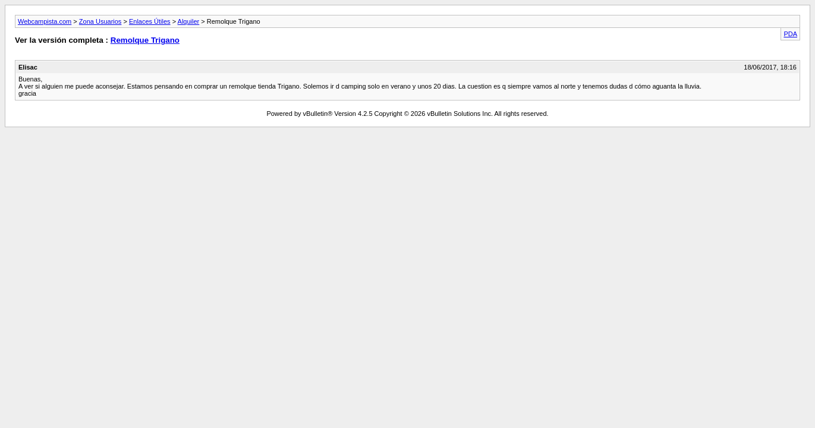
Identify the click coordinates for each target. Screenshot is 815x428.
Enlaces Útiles (150, 21)
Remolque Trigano (145, 40)
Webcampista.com (44, 21)
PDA (790, 33)
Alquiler (189, 21)
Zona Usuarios (100, 21)
